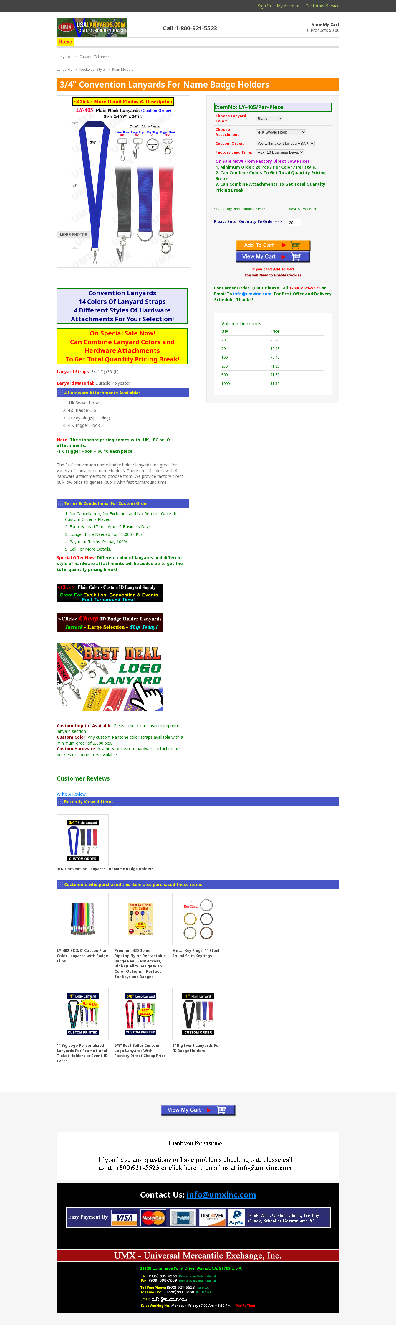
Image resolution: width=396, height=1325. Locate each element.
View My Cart (325, 24)
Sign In (264, 6)
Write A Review (71, 794)
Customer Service (322, 6)
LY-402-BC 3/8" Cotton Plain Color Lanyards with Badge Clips (83, 955)
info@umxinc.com (252, 294)
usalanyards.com (92, 27)
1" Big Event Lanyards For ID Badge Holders (196, 1048)
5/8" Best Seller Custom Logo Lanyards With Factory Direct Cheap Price (140, 1050)
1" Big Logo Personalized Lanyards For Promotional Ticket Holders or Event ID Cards (82, 1053)
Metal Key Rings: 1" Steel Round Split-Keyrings (195, 953)
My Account (288, 6)
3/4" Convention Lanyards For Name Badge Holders (105, 868)
